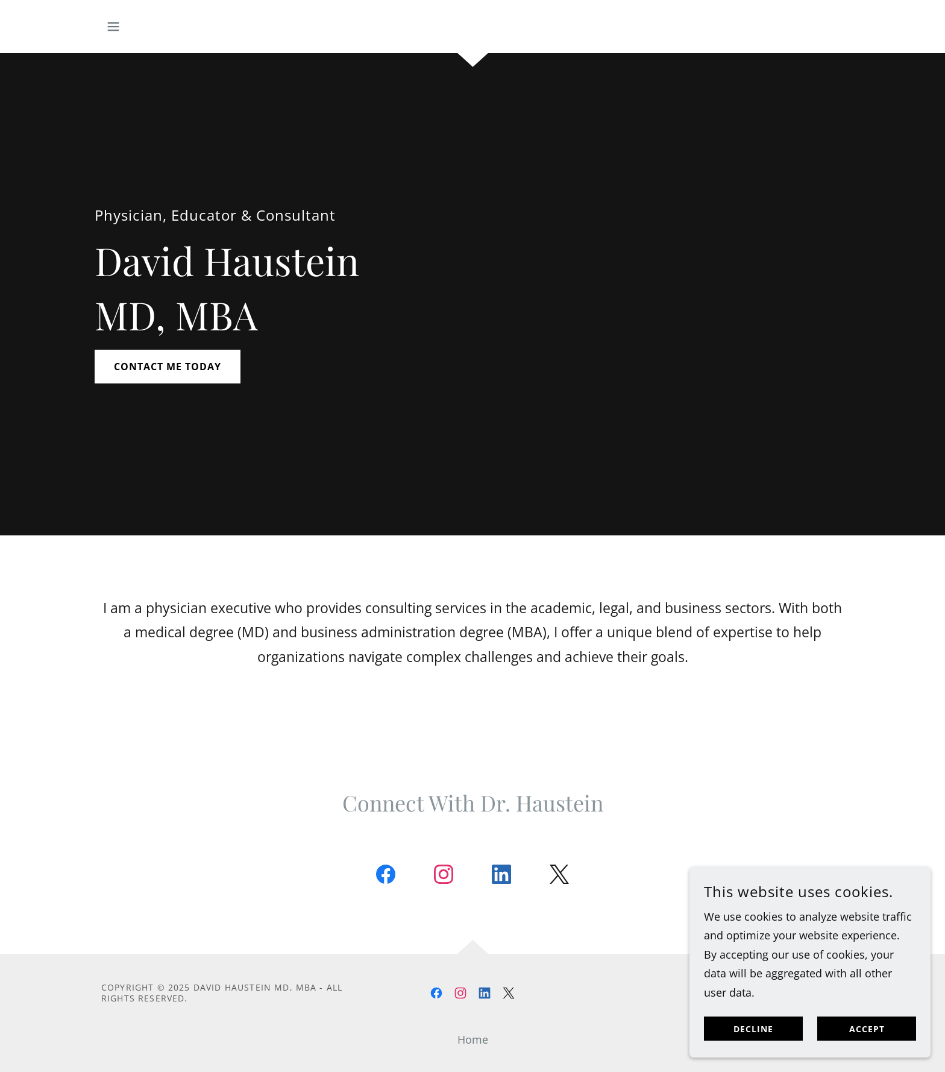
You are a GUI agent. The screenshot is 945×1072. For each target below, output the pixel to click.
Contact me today (167, 366)
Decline (753, 1053)
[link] (386, 877)
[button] (113, 26)
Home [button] (472, 1039)
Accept (867, 1053)
